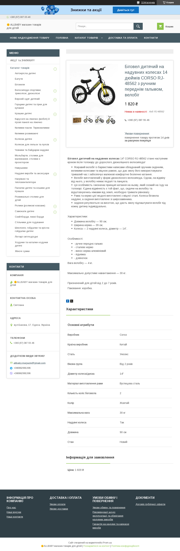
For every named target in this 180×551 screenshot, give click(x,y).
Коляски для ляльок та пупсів (32, 144)
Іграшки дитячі (23, 113)
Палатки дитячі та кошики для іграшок (32, 189)
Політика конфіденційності (125, 546)
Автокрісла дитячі (25, 73)
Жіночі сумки (22, 251)
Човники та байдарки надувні (32, 150)
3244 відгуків (148, 2)
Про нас (15, 47)
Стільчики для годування (29, 222)
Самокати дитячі (24, 211)
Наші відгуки (14, 512)
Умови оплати (57, 504)
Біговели (20, 84)
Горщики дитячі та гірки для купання (31, 106)
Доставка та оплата (122, 37)
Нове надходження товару (29, 37)
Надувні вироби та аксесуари (32, 173)
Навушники (21, 167)
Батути (19, 78)
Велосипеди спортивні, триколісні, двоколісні (28, 92)
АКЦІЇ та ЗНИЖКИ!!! (22, 60)
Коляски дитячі (23, 139)
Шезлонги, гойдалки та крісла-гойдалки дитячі (32, 229)
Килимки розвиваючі (26, 133)
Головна (62, 37)
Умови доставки (59, 508)
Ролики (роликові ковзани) (30, 205)
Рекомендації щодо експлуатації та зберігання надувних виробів (108, 516)
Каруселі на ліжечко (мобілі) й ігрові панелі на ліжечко (32, 121)
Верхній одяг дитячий (27, 98)
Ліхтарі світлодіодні (26, 236)
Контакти (151, 37)
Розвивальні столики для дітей (29, 198)
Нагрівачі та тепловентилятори (25, 180)
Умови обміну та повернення (109, 507)
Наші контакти (15, 516)
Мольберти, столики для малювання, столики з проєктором (29, 158)
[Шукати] (138, 26)
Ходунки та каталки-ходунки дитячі (31, 244)
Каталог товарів (86, 37)
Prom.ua (107, 542)
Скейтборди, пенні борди (29, 216)
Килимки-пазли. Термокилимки (32, 127)
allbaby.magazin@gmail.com (30, 362)
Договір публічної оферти (150, 504)
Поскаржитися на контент (96, 546)
